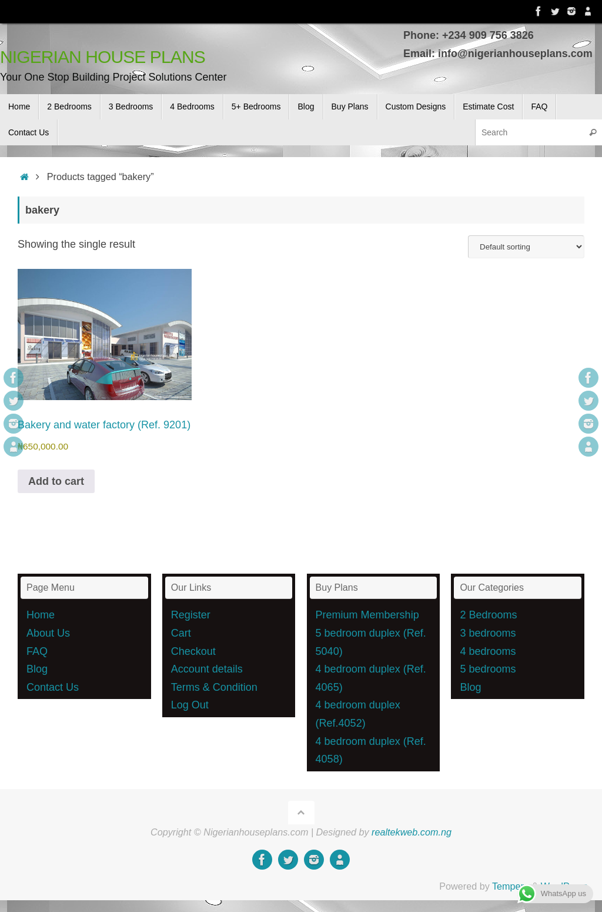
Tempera (510, 886)
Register (190, 615)
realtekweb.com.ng (412, 832)
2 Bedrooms (488, 615)
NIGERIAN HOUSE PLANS (102, 56)
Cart (181, 633)
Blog (37, 669)
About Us (48, 633)
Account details (207, 669)
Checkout (193, 651)
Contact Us (52, 687)
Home (40, 615)
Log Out (190, 705)
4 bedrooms (488, 651)
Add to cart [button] (56, 481)
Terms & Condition (214, 687)
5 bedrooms (488, 669)
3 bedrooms (488, 633)
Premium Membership (367, 615)
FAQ (37, 651)
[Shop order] (526, 246)
